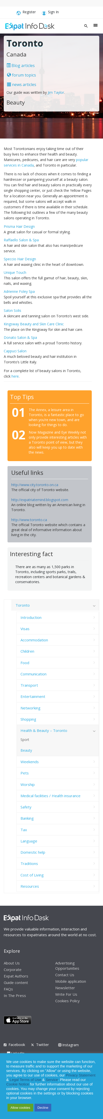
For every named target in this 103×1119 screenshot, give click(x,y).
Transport (29, 685)
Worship (27, 784)
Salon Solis (12, 310)
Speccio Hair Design (20, 259)
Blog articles (20, 65)
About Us (12, 962)
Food (24, 662)
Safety (26, 806)
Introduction (31, 617)
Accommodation (34, 639)
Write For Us (66, 994)
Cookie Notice (17, 1084)
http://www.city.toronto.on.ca (34, 484)
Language (28, 840)
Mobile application (70, 981)
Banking (27, 818)
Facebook (16, 1044)
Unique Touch (15, 272)
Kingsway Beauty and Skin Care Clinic (34, 324)
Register (26, 13)
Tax (23, 829)
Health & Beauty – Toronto (43, 730)
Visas (25, 628)
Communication (33, 673)
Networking (30, 707)
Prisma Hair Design (19, 226)
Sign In (50, 13)
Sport (24, 739)
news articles (21, 84)
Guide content (16, 982)
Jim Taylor (56, 92)
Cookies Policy (67, 1000)
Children (27, 651)
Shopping (28, 719)
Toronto (23, 605)
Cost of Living (32, 874)
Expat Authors (16, 975)
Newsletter (65, 987)
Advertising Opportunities (67, 965)
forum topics (21, 75)
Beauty (26, 750)
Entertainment (32, 696)
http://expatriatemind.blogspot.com (39, 499)
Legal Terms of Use (25, 1080)
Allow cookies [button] (20, 1107)
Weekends (29, 761)
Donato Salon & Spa (20, 337)
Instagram (68, 1044)
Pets (24, 772)
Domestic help (32, 852)
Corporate (13, 969)
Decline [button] (43, 1107)
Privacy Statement (81, 1075)
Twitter (42, 1044)
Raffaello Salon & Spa (21, 240)
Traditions (29, 863)
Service (52, 1080)
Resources (29, 886)
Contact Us (64, 974)
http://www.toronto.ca (29, 519)
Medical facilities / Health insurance (50, 795)
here (15, 376)
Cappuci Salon (15, 351)
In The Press (15, 995)
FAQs (8, 988)
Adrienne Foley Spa (19, 291)
